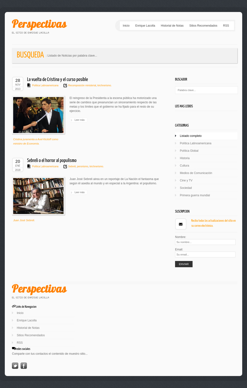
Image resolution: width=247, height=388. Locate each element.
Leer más (80, 120)
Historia (185, 158)
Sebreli (72, 166)
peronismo (82, 166)
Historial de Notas (172, 25)
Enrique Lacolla (145, 25)
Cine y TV (186, 180)
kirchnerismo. (104, 85)
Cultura (184, 165)
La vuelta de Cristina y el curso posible (57, 79)
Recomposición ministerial (82, 85)
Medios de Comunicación (196, 173)
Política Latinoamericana (45, 85)
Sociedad (186, 188)
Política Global (189, 150)
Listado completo (191, 136)
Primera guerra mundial (195, 195)
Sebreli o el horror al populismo (51, 160)
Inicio (126, 25)
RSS (226, 25)
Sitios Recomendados (203, 25)
